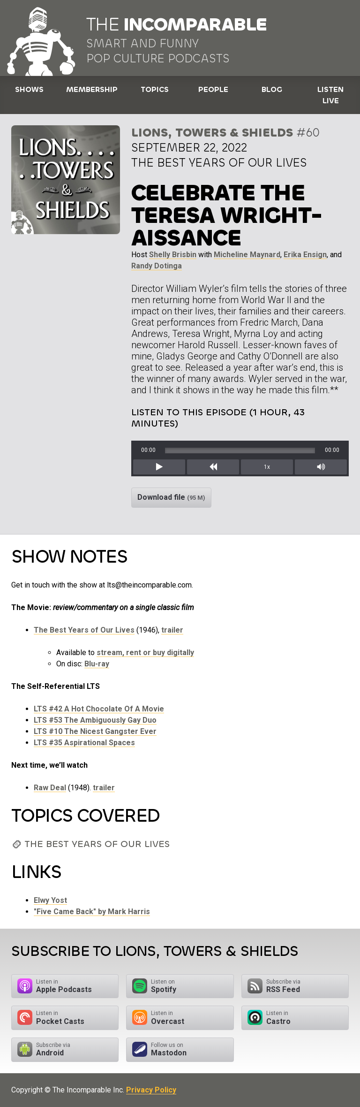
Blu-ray (96, 663)
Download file (171, 497)
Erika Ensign (305, 254)
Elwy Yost (50, 900)
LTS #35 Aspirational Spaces (84, 742)
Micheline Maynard (247, 254)
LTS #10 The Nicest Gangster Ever (95, 731)
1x (267, 467)
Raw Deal (50, 787)
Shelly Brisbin (172, 254)
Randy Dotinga (156, 265)
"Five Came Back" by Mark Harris (92, 911)
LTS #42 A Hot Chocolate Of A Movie (99, 708)
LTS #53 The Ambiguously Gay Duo (95, 720)
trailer (172, 630)
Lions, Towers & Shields (212, 132)
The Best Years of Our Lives (84, 630)
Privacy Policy (151, 1089)
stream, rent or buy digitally (145, 652)
